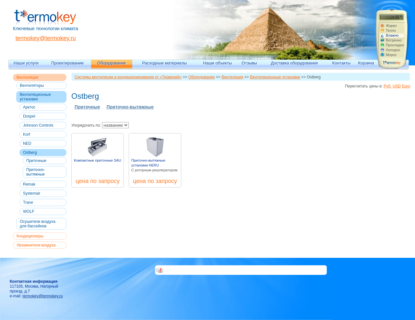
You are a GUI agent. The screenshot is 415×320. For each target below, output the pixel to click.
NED (27, 143)
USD (397, 86)
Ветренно (394, 40)
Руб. (387, 86)
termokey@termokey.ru (46, 38)
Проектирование (67, 63)
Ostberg (30, 152)
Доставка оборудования (294, 63)
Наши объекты (217, 63)
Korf (26, 134)
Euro (406, 86)
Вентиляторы (32, 85)
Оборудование (111, 63)
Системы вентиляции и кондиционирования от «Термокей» (128, 77)
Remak (29, 184)
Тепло (391, 30)
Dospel (29, 116)
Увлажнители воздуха (36, 245)
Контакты (341, 63)
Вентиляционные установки (35, 96)
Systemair (31, 193)
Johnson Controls (38, 125)
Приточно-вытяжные (35, 172)
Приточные (36, 160)
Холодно (393, 50)
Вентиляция (27, 77)
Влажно (392, 35)
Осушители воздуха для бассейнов (37, 223)
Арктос (29, 107)
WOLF (28, 211)
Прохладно (395, 45)
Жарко (391, 26)
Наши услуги (26, 63)
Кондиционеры (30, 236)
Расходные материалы (164, 63)
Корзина (366, 63)
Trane (28, 202)
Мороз (391, 55)
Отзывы (249, 63)
